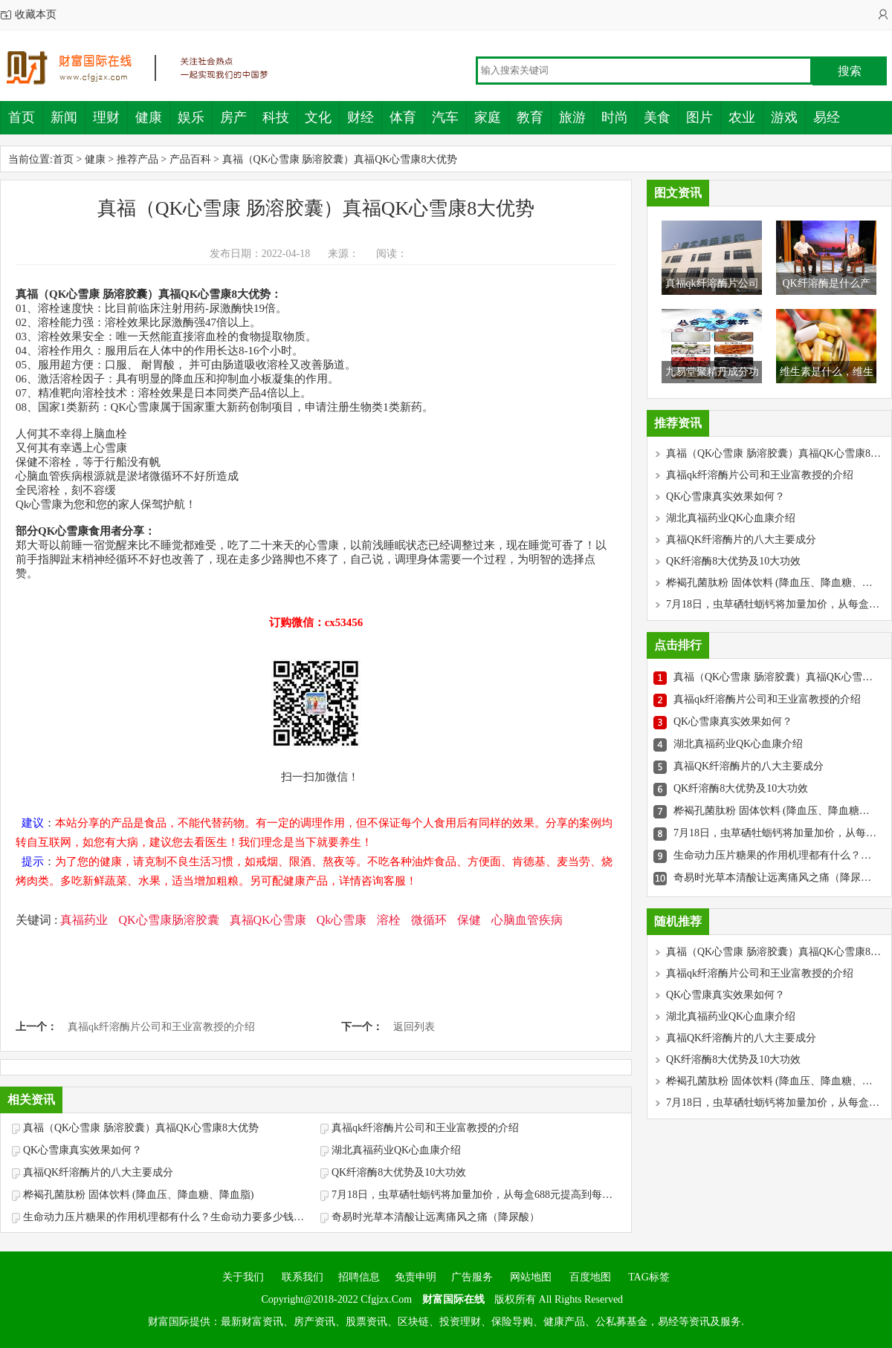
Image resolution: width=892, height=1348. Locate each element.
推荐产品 (137, 159)
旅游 (572, 117)
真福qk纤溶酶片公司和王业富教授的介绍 (161, 1026)
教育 (530, 117)
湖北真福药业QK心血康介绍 (396, 1150)
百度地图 (590, 1277)
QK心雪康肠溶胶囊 (168, 920)
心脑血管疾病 (527, 920)
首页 (21, 117)
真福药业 (84, 920)
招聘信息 (359, 1277)
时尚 (614, 117)
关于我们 (243, 1277)
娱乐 (191, 117)
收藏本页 (35, 14)
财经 (360, 117)
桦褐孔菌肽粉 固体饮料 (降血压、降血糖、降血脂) (138, 1194)
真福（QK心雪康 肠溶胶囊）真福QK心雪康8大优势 (340, 159)
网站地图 (531, 1277)
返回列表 (414, 1026)
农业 (741, 117)
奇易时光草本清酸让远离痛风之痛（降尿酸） (436, 1216)
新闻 (64, 117)
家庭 (487, 117)
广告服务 (472, 1277)
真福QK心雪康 (268, 920)
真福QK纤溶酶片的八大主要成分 (98, 1172)
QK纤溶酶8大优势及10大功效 (399, 1172)
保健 (469, 920)
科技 (275, 117)
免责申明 (415, 1277)
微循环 (429, 920)
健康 (148, 117)
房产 (233, 117)
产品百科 (190, 159)
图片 (699, 117)
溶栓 (389, 920)
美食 (657, 117)
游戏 (784, 117)
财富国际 (148, 67)
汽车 (445, 117)
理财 (106, 117)
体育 (403, 117)
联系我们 (301, 1277)
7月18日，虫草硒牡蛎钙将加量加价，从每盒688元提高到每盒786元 (476, 1194)
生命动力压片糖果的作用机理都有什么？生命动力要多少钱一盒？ (168, 1216)
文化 (318, 117)
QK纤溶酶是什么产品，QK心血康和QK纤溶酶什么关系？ (826, 305)
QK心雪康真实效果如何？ (82, 1150)
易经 (826, 117)
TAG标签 (649, 1277)
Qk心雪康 (342, 920)
